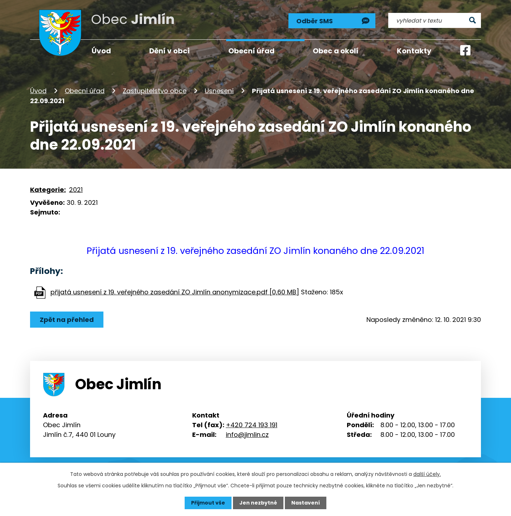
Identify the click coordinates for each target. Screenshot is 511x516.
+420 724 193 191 (251, 424)
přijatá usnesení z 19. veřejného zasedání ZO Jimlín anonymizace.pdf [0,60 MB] (174, 292)
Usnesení (219, 90)
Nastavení (305, 502)
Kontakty (414, 51)
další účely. (427, 474)
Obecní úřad (84, 90)
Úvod (38, 90)
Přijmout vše (208, 502)
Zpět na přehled (67, 319)
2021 (76, 189)
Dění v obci (169, 51)
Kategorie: (48, 189)
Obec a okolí (336, 51)
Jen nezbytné (258, 502)
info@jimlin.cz (247, 434)
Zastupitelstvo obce (154, 90)
